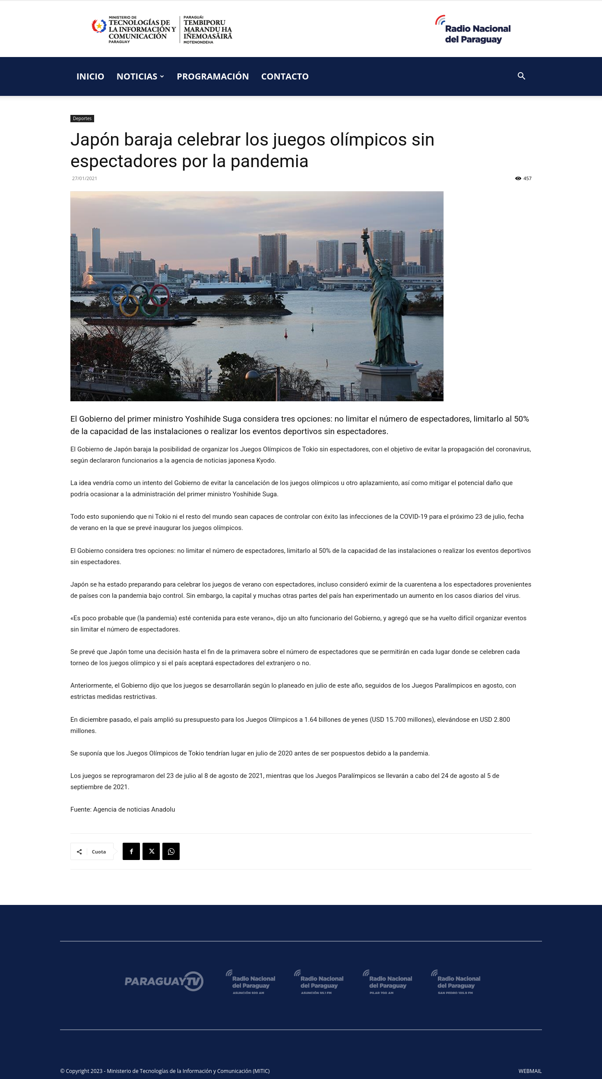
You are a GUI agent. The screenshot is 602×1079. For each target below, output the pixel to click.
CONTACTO (285, 76)
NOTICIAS (141, 76)
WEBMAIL (530, 1071)
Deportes (82, 118)
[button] (521, 77)
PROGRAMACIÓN (213, 76)
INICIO (90, 76)
